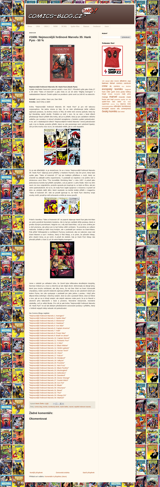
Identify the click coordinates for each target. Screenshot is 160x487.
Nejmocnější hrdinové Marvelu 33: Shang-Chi (48, 395)
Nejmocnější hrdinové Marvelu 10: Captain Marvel (49, 338)
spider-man (106, 102)
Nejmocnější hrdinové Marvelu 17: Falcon (46, 355)
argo (129, 81)
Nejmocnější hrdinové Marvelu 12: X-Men (46, 343)
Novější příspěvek (36, 473)
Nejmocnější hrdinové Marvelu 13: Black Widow (48, 345)
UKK (38, 26)
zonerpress (126, 108)
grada (123, 92)
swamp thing (115, 104)
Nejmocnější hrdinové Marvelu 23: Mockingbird (48, 370)
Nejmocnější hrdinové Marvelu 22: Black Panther (49, 368)
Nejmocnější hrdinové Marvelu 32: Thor (45, 393)
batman (105, 83)
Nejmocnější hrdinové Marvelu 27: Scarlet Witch (49, 380)
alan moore (114, 81)
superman (105, 104)
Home (30, 26)
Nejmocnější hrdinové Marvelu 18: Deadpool (47, 358)
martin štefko (64, 407)
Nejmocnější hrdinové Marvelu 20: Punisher (47, 363)
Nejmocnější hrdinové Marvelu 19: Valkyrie (46, 360)
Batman (86, 26)
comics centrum (123, 83)
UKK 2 (46, 26)
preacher (117, 99)
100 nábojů (106, 81)
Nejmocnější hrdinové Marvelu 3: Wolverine (47, 321)
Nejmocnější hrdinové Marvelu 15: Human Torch (49, 350)
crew (104, 86)
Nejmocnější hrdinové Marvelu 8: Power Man (47, 333)
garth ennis (115, 92)
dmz (123, 86)
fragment (128, 89)
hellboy (128, 92)
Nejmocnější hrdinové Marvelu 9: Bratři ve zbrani (49, 336)
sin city (128, 99)
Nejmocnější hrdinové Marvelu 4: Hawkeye (47, 323)
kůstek (110, 94)
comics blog (38, 407)
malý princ (126, 94)
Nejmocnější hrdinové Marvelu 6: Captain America (49, 328)
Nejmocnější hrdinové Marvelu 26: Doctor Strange (49, 378)
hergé (104, 94)
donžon (128, 86)
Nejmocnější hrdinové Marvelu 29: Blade (46, 385)
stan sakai (116, 102)
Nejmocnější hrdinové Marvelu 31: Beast (46, 390)
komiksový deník (53, 407)
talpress (123, 104)
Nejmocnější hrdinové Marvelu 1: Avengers (47, 316)
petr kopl (110, 99)
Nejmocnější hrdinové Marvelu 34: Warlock (47, 398)
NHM (55, 26)
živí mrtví (121, 112)
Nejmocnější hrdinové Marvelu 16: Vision (46, 353)
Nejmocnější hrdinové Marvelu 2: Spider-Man (47, 318)
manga (105, 97)
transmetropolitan (107, 106)
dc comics (115, 86)
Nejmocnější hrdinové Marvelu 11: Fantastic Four (49, 340)
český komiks (109, 111)
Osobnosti (97, 26)
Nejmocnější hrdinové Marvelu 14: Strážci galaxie (49, 348)
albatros (123, 81)
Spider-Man (75, 26)
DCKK (64, 26)
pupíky (123, 99)
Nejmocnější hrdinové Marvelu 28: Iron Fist (47, 383)
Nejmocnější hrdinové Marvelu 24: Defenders (47, 373)
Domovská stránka (62, 473)
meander (122, 97)
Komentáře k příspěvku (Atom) (56, 476)
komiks (45, 407)
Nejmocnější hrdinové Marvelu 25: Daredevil (47, 375)
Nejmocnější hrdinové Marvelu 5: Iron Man (46, 326)
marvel (71, 407)
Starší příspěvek (88, 473)
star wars (127, 102)
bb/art (112, 83)
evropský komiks (112, 89)
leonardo (117, 94)
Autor (106, 26)
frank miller (106, 92)
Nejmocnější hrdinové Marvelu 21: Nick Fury (47, 365)
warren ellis (115, 109)
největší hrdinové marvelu (82, 407)
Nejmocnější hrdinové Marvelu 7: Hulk (45, 331)
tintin (129, 104)
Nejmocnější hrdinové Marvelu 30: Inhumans (47, 388)
